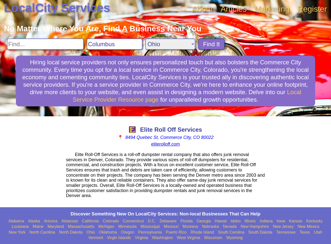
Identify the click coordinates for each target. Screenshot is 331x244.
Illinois (250, 221)
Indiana (266, 221)
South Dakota (260, 232)
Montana (190, 226)
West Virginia (188, 238)
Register (312, 8)
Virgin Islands (119, 238)
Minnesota (127, 226)
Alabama (16, 221)
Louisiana (20, 226)
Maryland (55, 226)
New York (17, 232)
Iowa (281, 221)
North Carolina (42, 232)
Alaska (34, 221)
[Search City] (114, 44)
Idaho (236, 221)
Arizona (50, 221)
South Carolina (231, 232)
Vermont (95, 238)
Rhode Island (202, 232)
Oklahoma (108, 232)
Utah (318, 232)
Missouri (171, 226)
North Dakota (71, 232)
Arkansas (69, 221)
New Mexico (308, 226)
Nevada (230, 226)
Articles (233, 8)
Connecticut (133, 221)
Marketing (272, 8)
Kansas (295, 221)
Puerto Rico (176, 232)
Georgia (204, 221)
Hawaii (221, 221)
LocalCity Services (57, 7)
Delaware (168, 221)
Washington (162, 238)
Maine (38, 226)
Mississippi (150, 226)
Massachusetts (81, 226)
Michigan (106, 226)
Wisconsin (213, 238)
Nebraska (210, 226)
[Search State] (170, 44)
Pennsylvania (150, 232)
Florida (186, 221)
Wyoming (234, 238)
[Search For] (45, 44)
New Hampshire (255, 226)
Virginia (141, 238)
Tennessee (285, 232)
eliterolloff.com (165, 144)
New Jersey (283, 226)
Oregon (127, 232)
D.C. (152, 221)
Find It (211, 44)
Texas (304, 232)
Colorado (111, 221)
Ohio (90, 232)
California (90, 221)
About (202, 8)
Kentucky (314, 221)
